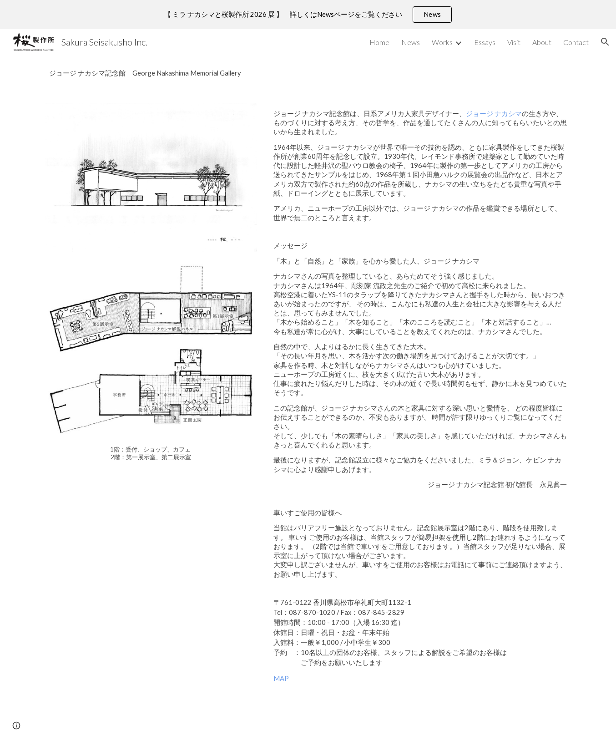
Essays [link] (484, 42)
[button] (605, 42)
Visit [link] (513, 42)
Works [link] (442, 42)
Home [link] (379, 42)
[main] (308, 73)
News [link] (410, 42)
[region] (308, 14)
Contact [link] (576, 42)
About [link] (541, 42)
